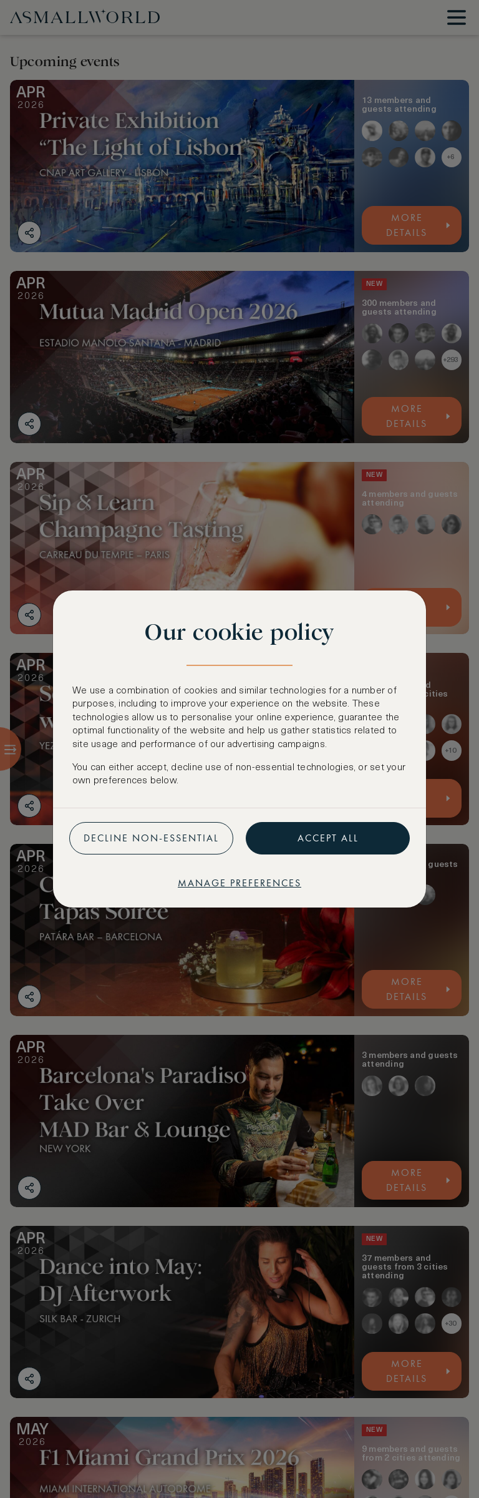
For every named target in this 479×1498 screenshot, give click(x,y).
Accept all (328, 838)
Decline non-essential (151, 838)
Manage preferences (239, 883)
